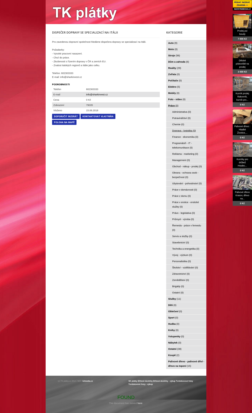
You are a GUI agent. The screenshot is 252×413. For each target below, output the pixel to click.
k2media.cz (88, 381)
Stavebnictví (180, 242)
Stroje (174, 55)
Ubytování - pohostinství (187, 183)
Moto (173, 49)
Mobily (174, 93)
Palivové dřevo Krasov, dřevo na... (242, 195)
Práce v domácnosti (184, 189)
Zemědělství (180, 280)
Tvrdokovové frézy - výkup (140, 384)
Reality (174, 68)
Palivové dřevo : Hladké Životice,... (242, 129)
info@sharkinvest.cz (97, 94)
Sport (173, 317)
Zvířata (174, 74)
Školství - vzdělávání (185, 267)
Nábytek (174, 342)
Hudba (173, 323)
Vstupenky (176, 336)
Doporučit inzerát (66, 116)
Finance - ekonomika (185, 136)
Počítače (175, 80)
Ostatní (178, 292)
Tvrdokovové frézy (184, 381)
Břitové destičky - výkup (164, 381)
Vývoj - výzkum (182, 255)
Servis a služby (182, 236)
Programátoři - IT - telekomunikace (182, 145)
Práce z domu (181, 196)
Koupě (173, 355)
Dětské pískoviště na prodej (242, 63)
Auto (172, 43)
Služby (174, 298)
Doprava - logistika (184, 130)
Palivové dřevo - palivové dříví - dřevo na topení (186, 363)
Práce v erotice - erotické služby (185, 204)
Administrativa (181, 111)
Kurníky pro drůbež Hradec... (242, 162)
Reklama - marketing (185, 153)
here (140, 403)
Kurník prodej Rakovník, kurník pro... (242, 96)
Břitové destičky (145, 381)
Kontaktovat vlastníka (97, 116)
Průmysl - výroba (183, 219)
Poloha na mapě (64, 122)
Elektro (174, 86)
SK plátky (132, 381)
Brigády (178, 286)
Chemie (178, 124)
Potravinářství (181, 118)
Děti (172, 305)
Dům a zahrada (178, 61)
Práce (173, 105)
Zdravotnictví (181, 273)
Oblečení (175, 311)
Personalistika (181, 261)
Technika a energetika (185, 248)
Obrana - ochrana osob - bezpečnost (185, 174)
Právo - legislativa (183, 213)
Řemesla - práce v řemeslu (186, 227)
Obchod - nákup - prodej (187, 166)
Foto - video (177, 99)
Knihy (173, 330)
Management (181, 160)
